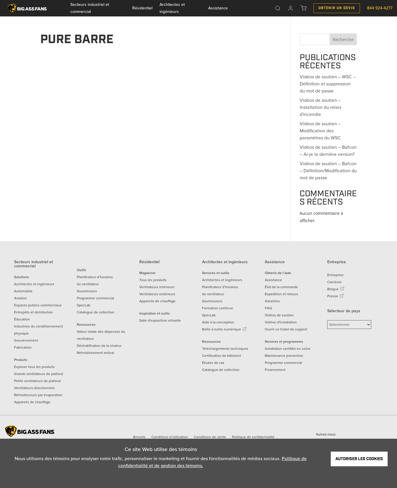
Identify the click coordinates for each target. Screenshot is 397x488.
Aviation (20, 298)
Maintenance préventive (284, 355)
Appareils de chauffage (32, 402)
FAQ (268, 308)
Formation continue (217, 308)
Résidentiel (142, 8)
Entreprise (335, 275)
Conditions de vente (210, 437)
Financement (275, 369)
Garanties (272, 301)
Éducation (22, 319)
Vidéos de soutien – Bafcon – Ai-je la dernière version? (328, 151)
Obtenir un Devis (336, 8)
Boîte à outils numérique (224, 329)
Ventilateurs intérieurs (156, 287)
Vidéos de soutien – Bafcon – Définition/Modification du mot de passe (328, 170)
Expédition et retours (281, 294)
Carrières (334, 282)
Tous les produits (153, 280)
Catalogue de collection (95, 312)
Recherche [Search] (343, 39)
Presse (335, 296)
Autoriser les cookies (359, 459)
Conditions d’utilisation (169, 437)
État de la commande (281, 287)
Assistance (218, 8)
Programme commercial (95, 298)
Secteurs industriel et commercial (89, 8)
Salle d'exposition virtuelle (160, 320)
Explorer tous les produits (34, 366)
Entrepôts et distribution (33, 312)
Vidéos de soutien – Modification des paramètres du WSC (320, 130)
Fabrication (23, 347)
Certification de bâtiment (221, 355)
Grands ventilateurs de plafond (38, 373)
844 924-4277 (379, 8)
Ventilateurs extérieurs (157, 294)
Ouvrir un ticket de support (286, 329)
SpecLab (83, 305)
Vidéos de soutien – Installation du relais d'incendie (320, 107)
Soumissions (87, 291)
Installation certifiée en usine (288, 348)
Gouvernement (26, 340)
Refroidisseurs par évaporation (38, 395)
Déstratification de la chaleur (99, 345)
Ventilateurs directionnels (34, 388)
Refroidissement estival (95, 352)
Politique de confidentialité (253, 437)
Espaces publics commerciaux (38, 305)
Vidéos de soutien (279, 315)
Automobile (23, 291)
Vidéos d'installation (281, 322)
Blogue (336, 289)
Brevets (139, 437)
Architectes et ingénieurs (172, 8)
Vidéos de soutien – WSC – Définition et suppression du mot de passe (328, 83)
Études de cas (213, 362)
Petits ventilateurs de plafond (37, 381)
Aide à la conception (218, 322)
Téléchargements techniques (225, 348)
